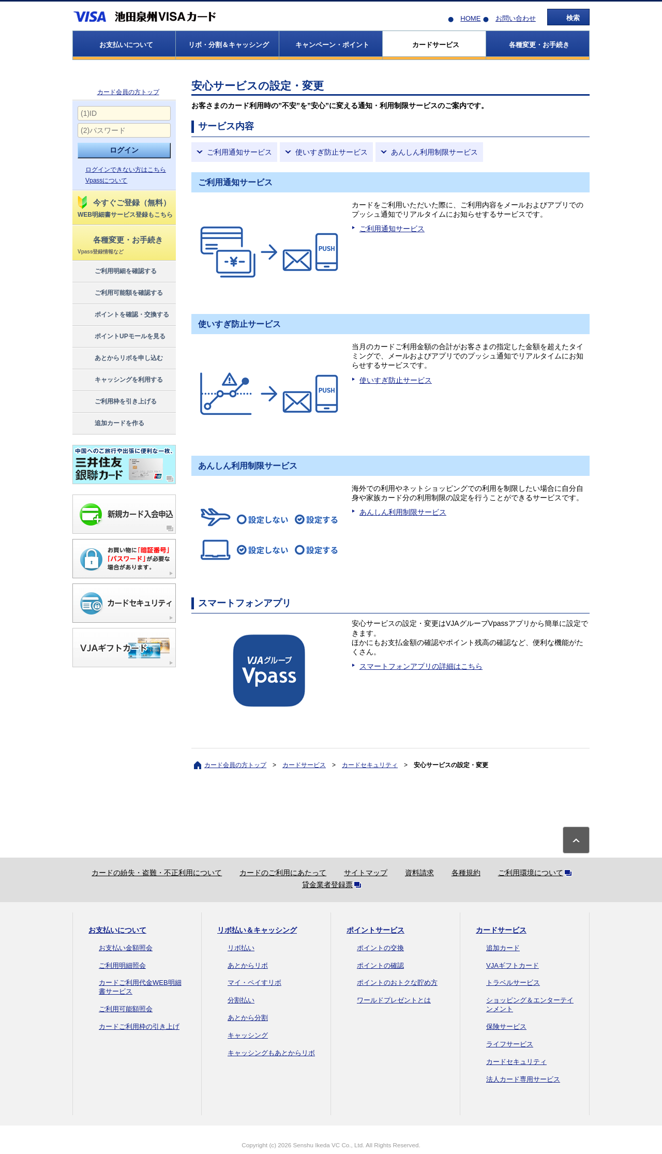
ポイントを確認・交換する (123, 315)
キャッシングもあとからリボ (271, 1053)
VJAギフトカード (512, 965)
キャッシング (248, 1035)
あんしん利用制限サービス (434, 152)
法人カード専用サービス (523, 1079)
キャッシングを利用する (120, 380)
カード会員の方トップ (128, 92)
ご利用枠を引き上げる (117, 402)
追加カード (503, 948)
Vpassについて (106, 180)
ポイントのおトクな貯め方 (397, 982)
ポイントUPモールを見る (121, 336)
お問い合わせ (515, 18)
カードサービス (304, 765)
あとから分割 (248, 1018)
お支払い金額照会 (126, 948)
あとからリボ (248, 965)
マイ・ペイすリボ (254, 982)
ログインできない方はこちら (125, 169)
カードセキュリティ (370, 765)
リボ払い (241, 948)
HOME (470, 18)
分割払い (241, 1000)
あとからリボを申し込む (120, 358)
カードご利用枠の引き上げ (139, 1026)
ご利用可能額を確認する (120, 293)
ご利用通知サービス (239, 152)
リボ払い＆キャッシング (257, 930)
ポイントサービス (375, 930)
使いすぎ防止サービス (331, 152)
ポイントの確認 (380, 965)
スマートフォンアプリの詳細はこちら (421, 666)
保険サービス (506, 1026)
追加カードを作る (110, 423)
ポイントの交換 (380, 948)
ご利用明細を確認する (117, 271)
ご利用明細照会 (122, 965)
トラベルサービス (513, 982)
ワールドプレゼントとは (394, 1000)
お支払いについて (117, 930)
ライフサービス (509, 1044)
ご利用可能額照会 (126, 1009)
